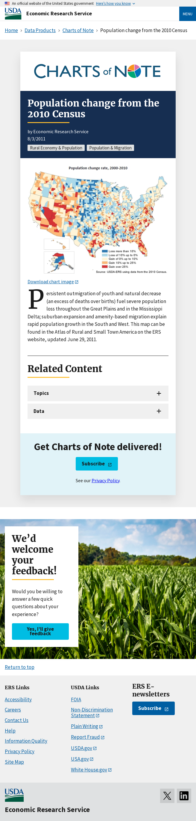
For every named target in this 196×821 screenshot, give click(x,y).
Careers (13, 709)
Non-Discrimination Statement (92, 712)
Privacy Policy (105, 480)
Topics (41, 393)
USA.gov (80, 759)
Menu (187, 14)
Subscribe (93, 463)
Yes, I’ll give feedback (40, 631)
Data (39, 411)
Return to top (19, 667)
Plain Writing (84, 726)
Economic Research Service (59, 13)
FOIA (76, 699)
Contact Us (16, 720)
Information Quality (26, 741)
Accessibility (18, 699)
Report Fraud (85, 737)
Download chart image (51, 281)
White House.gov (89, 769)
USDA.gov (81, 748)
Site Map (14, 762)
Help (10, 730)
